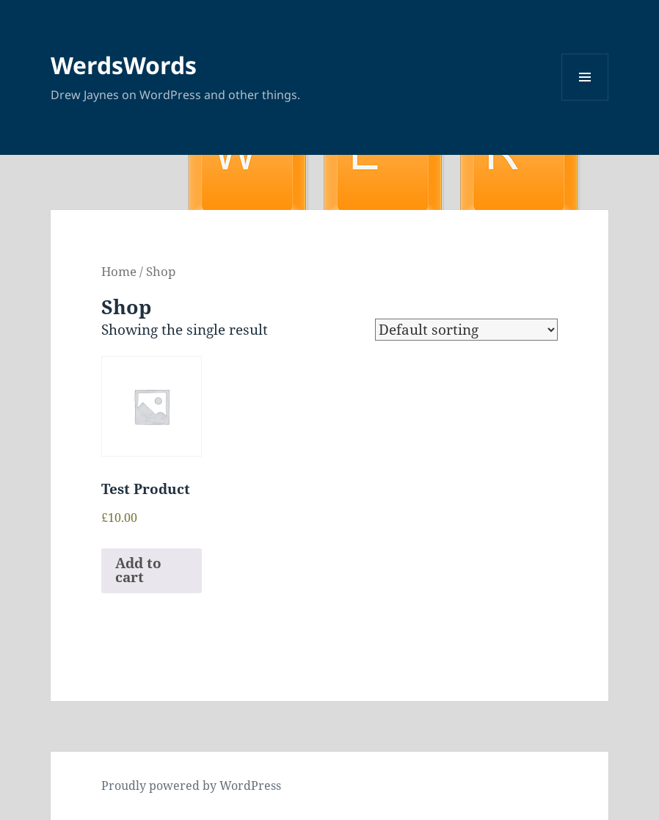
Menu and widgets (585, 100)
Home (118, 271)
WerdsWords (124, 65)
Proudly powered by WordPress (191, 785)
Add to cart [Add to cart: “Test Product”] (138, 570)
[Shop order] (466, 330)
